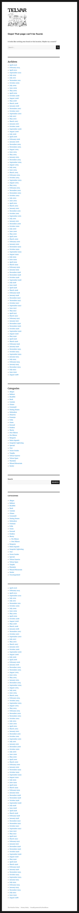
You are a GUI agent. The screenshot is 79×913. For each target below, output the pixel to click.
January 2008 (14, 106)
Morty (12, 430)
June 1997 (13, 308)
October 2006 (14, 126)
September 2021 (15, 73)
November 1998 (15, 275)
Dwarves (13, 415)
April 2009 (13, 93)
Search (10, 479)
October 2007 (14, 111)
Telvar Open (14, 458)
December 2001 (15, 211)
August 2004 (14, 165)
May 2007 (13, 119)
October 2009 (14, 83)
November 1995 (15, 349)
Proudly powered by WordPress (39, 907)
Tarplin (12, 453)
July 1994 (13, 359)
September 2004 (15, 162)
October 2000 (14, 226)
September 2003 (15, 180)
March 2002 (14, 206)
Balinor (12, 394)
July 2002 (13, 198)
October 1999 (14, 249)
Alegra (12, 392)
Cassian (12, 402)
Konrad (12, 425)
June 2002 (13, 201)
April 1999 (13, 262)
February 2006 (15, 139)
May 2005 (13, 154)
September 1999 (15, 252)
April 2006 (13, 137)
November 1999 (15, 247)
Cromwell (13, 407)
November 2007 (15, 108)
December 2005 (15, 144)
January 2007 (14, 124)
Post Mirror (14, 433)
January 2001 (14, 221)
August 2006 (14, 131)
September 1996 (15, 331)
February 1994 (15, 362)
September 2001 (15, 216)
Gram (12, 422)
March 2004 (14, 172)
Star (11, 448)
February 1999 (15, 267)
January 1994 (14, 364)
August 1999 (14, 254)
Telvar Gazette (15, 456)
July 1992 (13, 369)
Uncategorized (15, 575)
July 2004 (13, 167)
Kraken (12, 427)
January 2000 (14, 244)
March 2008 (14, 103)
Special (12, 445)
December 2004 (15, 160)
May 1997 (13, 311)
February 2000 (15, 242)
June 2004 (13, 170)
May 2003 (13, 185)
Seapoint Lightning (17, 443)
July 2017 (13, 78)
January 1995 (14, 357)
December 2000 (15, 224)
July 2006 (13, 134)
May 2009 (13, 91)
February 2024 (15, 67)
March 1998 (14, 290)
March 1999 (14, 265)
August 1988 (14, 375)
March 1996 (14, 341)
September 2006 (16, 129)
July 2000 (13, 229)
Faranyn (13, 417)
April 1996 (13, 339)
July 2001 (13, 218)
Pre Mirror (13, 435)
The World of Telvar (13, 907)
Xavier (12, 466)
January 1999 (14, 270)
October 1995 (14, 352)
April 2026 (13, 65)
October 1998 (14, 277)
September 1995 (15, 354)
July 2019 (13, 75)
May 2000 (13, 234)
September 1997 (15, 305)
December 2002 (15, 190)
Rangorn (13, 438)
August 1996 (14, 334)
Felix (11, 420)
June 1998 (13, 285)
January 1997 (14, 321)
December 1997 (15, 298)
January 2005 (14, 157)
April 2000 (13, 236)
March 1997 (14, 316)
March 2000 (14, 239)
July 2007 (13, 116)
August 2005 (14, 149)
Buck (11, 399)
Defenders (13, 412)
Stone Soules (14, 450)
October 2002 (14, 195)
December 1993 (15, 367)
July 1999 (13, 257)
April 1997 (13, 313)
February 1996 (15, 344)
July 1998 (13, 282)
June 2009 (13, 88)
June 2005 (13, 152)
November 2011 (15, 80)
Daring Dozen (14, 410)
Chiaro (12, 404)
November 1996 (15, 326)
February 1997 (15, 318)
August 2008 (14, 98)
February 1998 (15, 293)
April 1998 (13, 288)
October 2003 (14, 178)
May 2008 (13, 101)
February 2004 (15, 175)
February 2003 (15, 188)
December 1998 (15, 272)
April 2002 (13, 203)
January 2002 (14, 208)
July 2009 (13, 85)
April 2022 (13, 70)
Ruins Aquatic (14, 440)
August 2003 (14, 183)
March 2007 (14, 121)
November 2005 (15, 147)
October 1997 (14, 303)
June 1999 (13, 259)
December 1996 (15, 323)
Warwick (13, 461)
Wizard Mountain (16, 463)
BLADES (12, 397)
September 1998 (15, 280)
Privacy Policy (25, 907)
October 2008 (14, 96)
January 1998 (14, 295)
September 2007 (15, 114)
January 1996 (14, 346)
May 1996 (13, 336)
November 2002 (15, 193)
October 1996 (14, 329)
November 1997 (15, 300)
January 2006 (14, 142)
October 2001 (14, 213)
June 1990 (13, 372)
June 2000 (13, 231)
